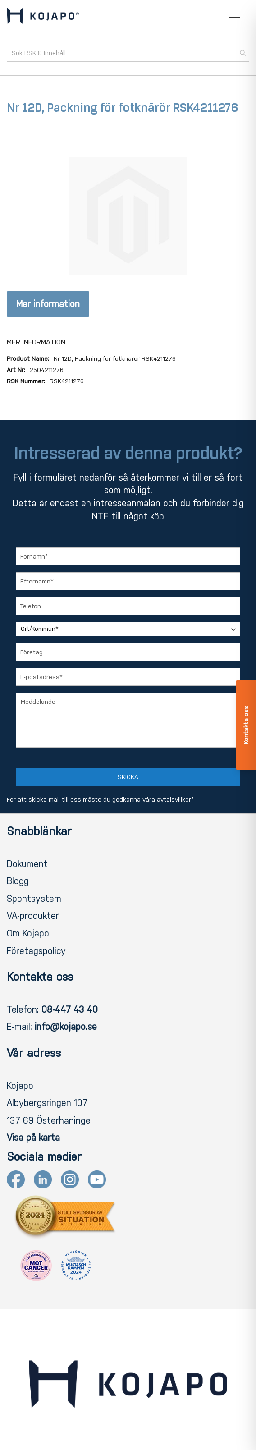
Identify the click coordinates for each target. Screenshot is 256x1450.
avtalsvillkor (174, 799)
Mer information (48, 303)
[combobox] (128, 53)
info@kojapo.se (66, 1026)
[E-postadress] (128, 677)
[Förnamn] (128, 556)
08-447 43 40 (69, 1009)
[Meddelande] (128, 720)
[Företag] (128, 652)
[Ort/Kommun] (128, 629)
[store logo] (43, 17)
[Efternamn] (128, 581)
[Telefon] (128, 606)
